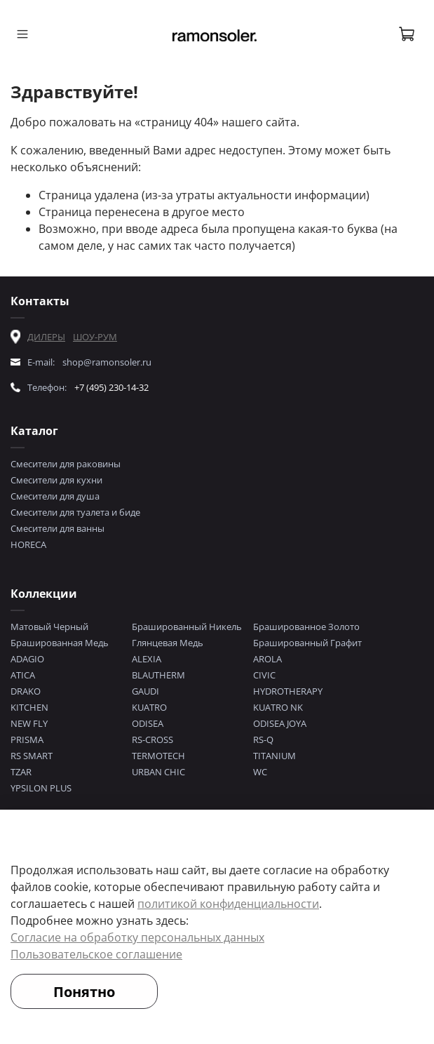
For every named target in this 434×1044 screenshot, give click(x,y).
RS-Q (263, 739)
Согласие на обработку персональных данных (137, 937)
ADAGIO (27, 658)
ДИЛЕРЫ (46, 336)
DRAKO (26, 691)
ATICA (23, 675)
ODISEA (147, 723)
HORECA (28, 544)
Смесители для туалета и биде (75, 512)
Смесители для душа (55, 496)
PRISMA (27, 739)
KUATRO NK (278, 707)
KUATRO (149, 707)
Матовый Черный (49, 626)
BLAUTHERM (158, 675)
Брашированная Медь (60, 642)
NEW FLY (29, 723)
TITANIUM (274, 755)
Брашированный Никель (187, 626)
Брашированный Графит (307, 642)
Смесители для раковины (66, 463)
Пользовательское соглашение (96, 954)
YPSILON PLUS (41, 788)
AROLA (267, 658)
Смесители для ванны (57, 528)
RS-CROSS (152, 739)
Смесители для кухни (56, 480)
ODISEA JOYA (279, 723)
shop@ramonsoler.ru (106, 362)
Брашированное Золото (306, 626)
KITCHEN (29, 707)
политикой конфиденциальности (228, 903)
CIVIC (264, 675)
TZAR (21, 771)
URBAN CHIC (158, 771)
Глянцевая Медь (167, 642)
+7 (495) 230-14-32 (111, 387)
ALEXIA (146, 658)
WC (260, 771)
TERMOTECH (158, 755)
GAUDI (145, 691)
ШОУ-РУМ (95, 336)
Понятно (84, 991)
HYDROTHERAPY (288, 691)
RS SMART (32, 755)
